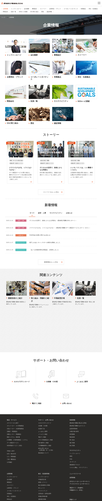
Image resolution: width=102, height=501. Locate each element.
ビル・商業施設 (11, 418)
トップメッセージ (16, 8)
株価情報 (40, 472)
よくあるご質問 (42, 393)
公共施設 (9, 424)
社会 (71, 421)
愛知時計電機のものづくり (77, 387)
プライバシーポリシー (23, 498)
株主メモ (40, 478)
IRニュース (41, 449)
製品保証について (43, 414)
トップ (3, 17)
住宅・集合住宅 (11, 415)
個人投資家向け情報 (44, 447)
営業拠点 (83, 8)
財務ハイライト (42, 444)
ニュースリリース (75, 435)
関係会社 (5, 11)
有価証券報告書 (42, 458)
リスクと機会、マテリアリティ (79, 429)
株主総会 (40, 475)
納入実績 (72, 407)
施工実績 (72, 404)
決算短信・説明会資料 (44, 455)
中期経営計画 (42, 441)
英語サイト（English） (77, 449)
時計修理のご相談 (43, 404)
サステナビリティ (75, 412)
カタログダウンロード (44, 384)
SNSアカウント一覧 (76, 485)
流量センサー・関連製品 (14, 396)
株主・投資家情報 (43, 435)
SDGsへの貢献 (23, 11)
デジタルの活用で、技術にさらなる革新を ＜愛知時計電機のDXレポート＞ (52, 221)
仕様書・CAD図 (42, 387)
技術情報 (72, 381)
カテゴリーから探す (13, 384)
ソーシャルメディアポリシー (38, 498)
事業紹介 (34, 8)
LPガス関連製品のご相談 (45, 401)
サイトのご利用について (8, 498)
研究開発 (72, 396)
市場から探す (11, 412)
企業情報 (5, 8)
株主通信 (40, 469)
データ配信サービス (13, 404)
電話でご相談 (42, 399)
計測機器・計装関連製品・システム (17, 401)
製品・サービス (12, 381)
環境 (71, 418)
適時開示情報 (42, 461)
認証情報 (49, 11)
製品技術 (72, 399)
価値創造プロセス (75, 426)
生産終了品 (41, 390)
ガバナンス (73, 423)
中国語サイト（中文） (77, 452)
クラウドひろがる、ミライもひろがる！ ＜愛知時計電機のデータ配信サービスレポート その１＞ (59, 229)
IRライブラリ (42, 464)
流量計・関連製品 (12, 393)
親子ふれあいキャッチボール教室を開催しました (44, 243)
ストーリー (43, 8)
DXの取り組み (34, 11)
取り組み (72, 401)
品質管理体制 (73, 390)
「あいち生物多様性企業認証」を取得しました (44, 251)
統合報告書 (41, 466)
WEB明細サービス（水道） (15, 407)
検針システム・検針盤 (13, 399)
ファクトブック (42, 452)
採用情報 (72, 439)
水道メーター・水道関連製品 (15, 390)
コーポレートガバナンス (71, 8)
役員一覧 (13, 11)
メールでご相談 (42, 396)
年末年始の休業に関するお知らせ (39, 236)
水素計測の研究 (74, 393)
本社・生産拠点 (93, 8)
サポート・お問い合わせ (46, 381)
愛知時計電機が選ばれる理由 (78, 384)
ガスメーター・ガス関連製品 (15, 387)
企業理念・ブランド (55, 8)
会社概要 (26, 8)
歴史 (42, 11)
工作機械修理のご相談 (44, 407)
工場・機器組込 (11, 421)
